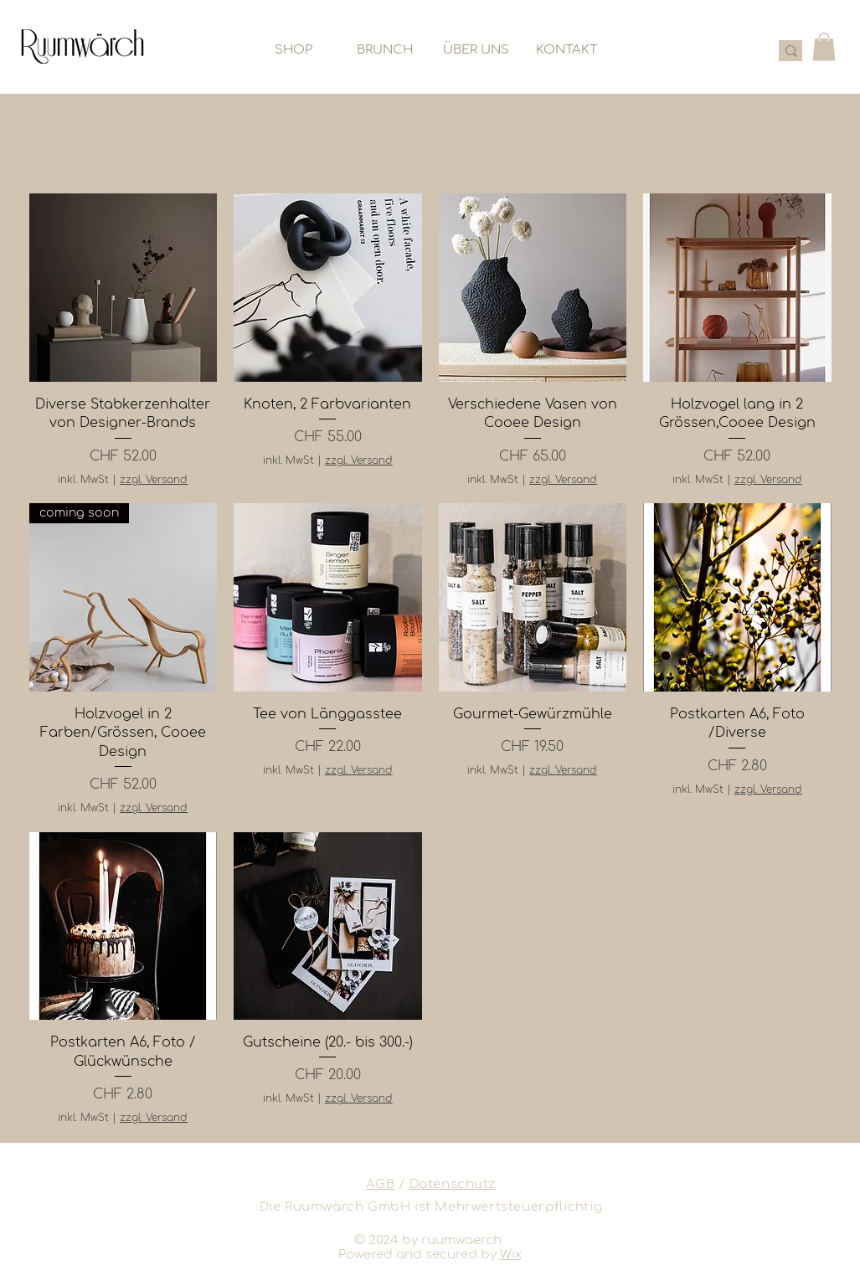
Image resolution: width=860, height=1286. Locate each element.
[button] (824, 46)
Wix (511, 1254)
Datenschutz (453, 1184)
